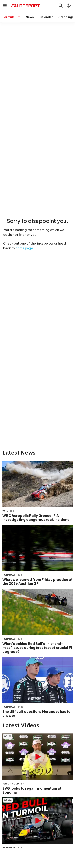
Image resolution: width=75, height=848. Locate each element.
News (30, 17)
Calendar (46, 17)
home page (24, 248)
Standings (66, 17)
